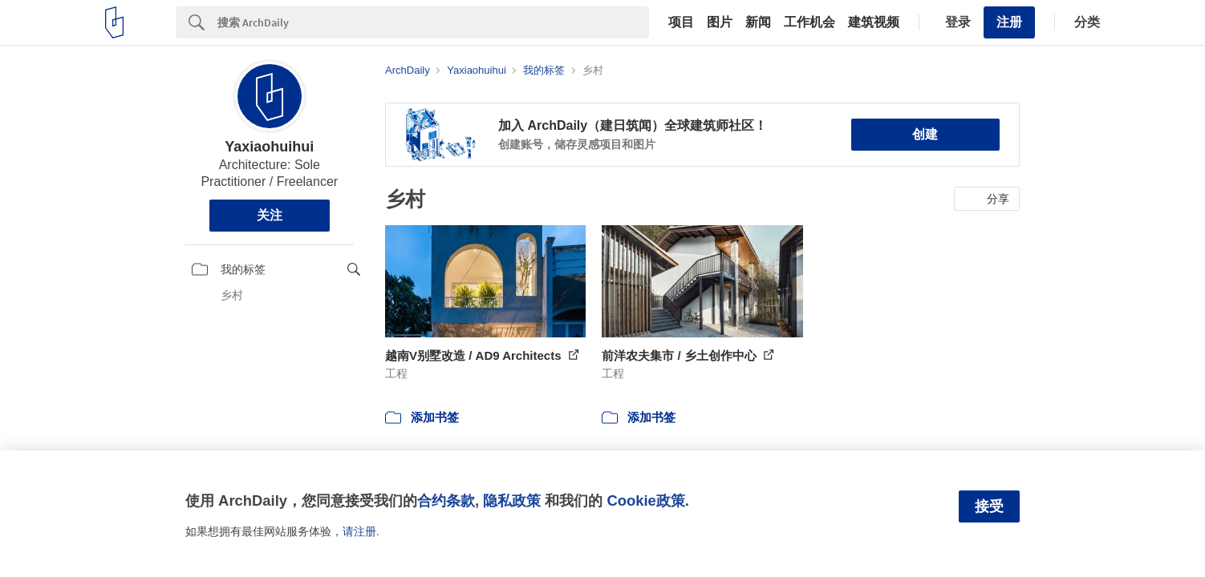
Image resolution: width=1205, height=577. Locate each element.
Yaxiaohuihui (269, 147)
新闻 (758, 22)
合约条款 (446, 500)
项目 (681, 22)
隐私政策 (512, 500)
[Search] (433, 22)
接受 (989, 506)
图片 (719, 22)
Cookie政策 (645, 500)
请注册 (359, 531)
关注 (269, 215)
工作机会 (809, 22)
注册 (1009, 22)
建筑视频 (873, 22)
